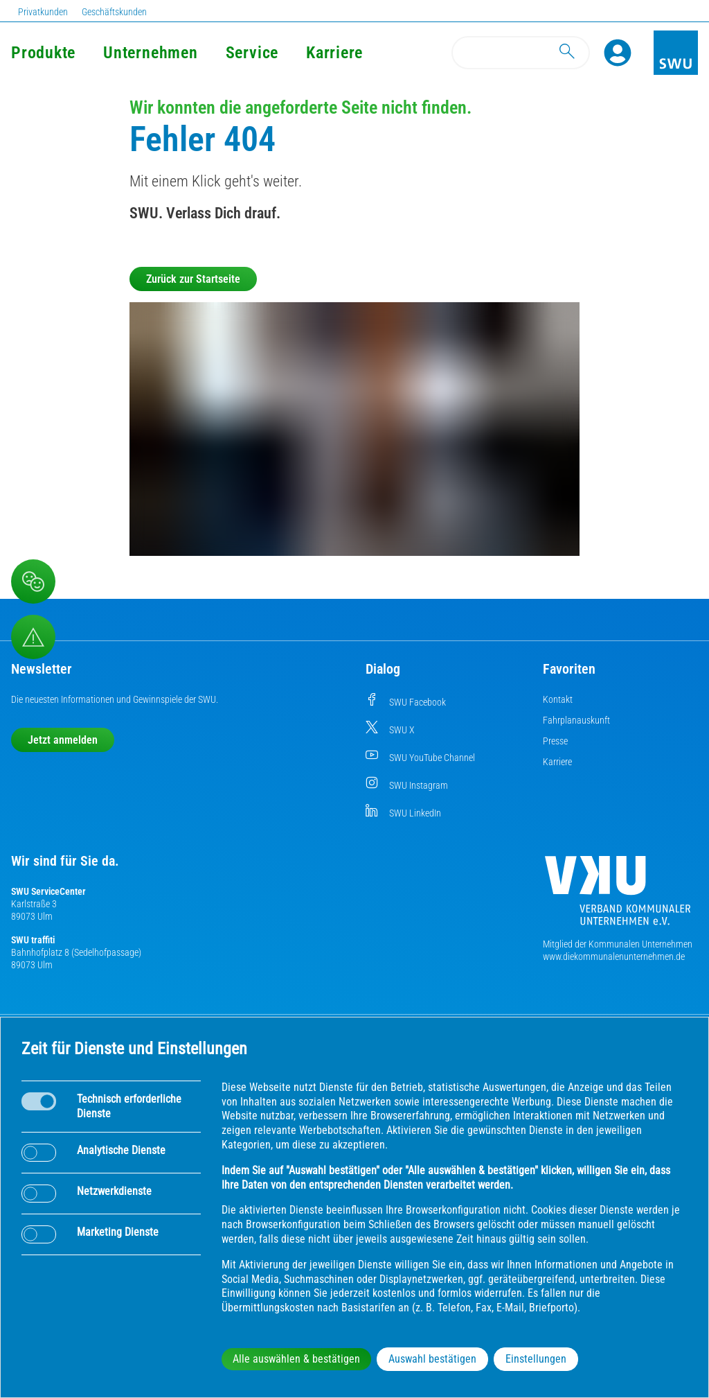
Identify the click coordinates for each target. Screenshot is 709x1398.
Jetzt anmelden (63, 739)
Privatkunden (43, 11)
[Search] (520, 52)
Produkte (43, 52)
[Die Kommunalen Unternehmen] (617, 896)
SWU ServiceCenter (48, 891)
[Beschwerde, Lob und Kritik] (33, 581)
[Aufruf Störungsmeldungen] (33, 637)
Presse (555, 740)
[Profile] (617, 53)
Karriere (334, 52)
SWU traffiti (33, 939)
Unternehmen (150, 52)
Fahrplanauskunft (576, 720)
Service (252, 52)
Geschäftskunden (114, 11)
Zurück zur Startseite (193, 279)
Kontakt (558, 699)
